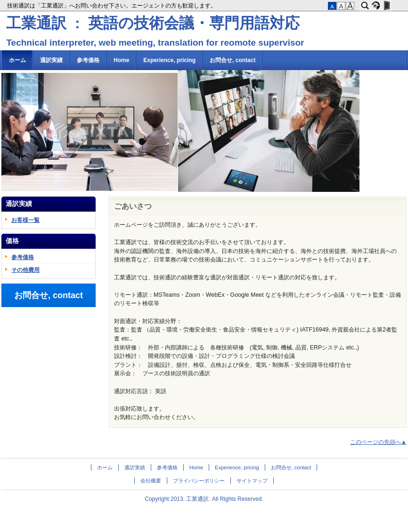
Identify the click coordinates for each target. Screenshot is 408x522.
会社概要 (150, 480)
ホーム (17, 60)
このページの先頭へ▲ (378, 442)
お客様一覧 (25, 220)
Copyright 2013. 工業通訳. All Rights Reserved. (204, 499)
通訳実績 (51, 60)
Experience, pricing (169, 60)
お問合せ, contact (232, 60)
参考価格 (88, 60)
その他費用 (25, 270)
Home (121, 60)
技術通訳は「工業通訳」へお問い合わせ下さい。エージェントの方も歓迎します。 (112, 5)
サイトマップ (252, 480)
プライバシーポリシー (199, 480)
